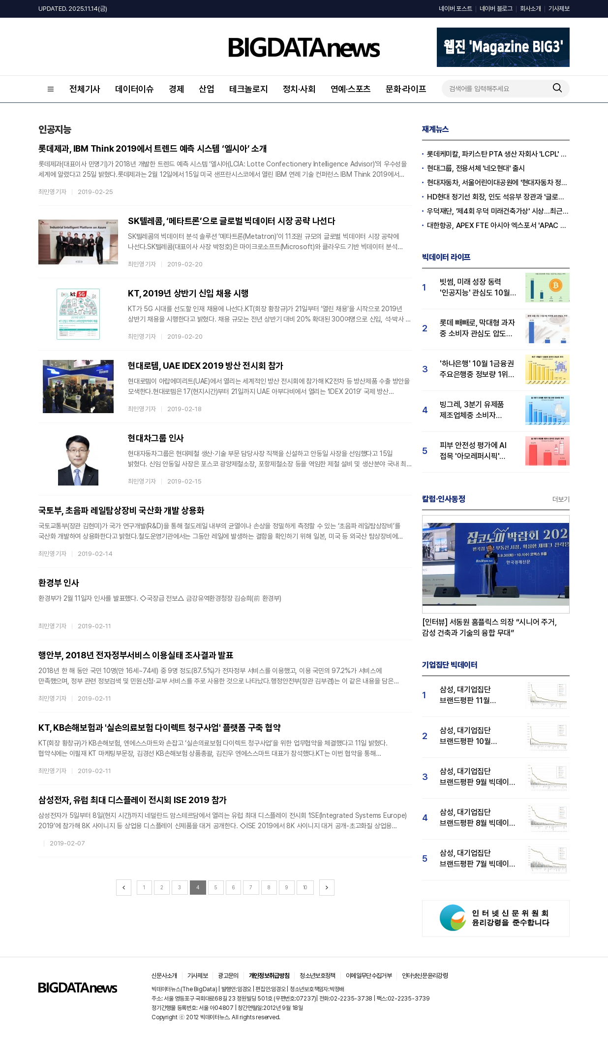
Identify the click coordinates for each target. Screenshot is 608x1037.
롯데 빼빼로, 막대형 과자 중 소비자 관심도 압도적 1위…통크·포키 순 (477, 328)
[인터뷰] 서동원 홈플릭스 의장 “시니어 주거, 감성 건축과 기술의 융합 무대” (489, 627)
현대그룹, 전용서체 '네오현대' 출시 (476, 168)
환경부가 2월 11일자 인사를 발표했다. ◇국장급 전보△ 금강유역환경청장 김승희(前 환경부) (159, 598)
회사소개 (530, 8)
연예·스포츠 (351, 89)
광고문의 (228, 975)
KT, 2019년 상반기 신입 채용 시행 (188, 293)
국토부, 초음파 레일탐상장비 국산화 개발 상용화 (121, 510)
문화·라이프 (406, 89)
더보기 (561, 499)
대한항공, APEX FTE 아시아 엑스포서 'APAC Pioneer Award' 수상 (498, 225)
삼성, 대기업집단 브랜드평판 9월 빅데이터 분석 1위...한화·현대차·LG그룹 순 (478, 777)
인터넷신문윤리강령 (425, 975)
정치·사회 (299, 89)
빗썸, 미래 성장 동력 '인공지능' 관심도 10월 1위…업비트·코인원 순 (475, 287)
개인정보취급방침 (269, 975)
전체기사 (84, 89)
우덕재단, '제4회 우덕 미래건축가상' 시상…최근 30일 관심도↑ (498, 211)
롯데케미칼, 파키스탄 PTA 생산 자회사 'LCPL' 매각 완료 (498, 154)
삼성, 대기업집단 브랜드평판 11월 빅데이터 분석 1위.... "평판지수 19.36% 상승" (471, 695)
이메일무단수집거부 (369, 975)
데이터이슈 (134, 89)
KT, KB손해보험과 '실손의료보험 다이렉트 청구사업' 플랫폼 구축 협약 (159, 727)
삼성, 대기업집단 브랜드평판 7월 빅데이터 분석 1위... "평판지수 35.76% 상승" (478, 859)
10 (305, 887)
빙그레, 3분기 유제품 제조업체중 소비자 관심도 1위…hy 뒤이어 (474, 410)
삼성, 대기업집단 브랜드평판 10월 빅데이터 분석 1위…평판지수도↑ (470, 736)
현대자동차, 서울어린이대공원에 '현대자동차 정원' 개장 (498, 182)
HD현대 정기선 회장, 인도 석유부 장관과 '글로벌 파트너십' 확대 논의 (498, 197)
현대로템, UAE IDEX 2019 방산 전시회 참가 (205, 365)
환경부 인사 (58, 583)
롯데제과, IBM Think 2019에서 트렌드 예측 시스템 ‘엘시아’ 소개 (152, 148)
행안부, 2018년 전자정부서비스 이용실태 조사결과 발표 (136, 655)
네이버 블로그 (496, 8)
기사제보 (559, 8)
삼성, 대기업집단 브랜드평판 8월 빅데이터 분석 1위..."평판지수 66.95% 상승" (478, 818)
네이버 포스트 (455, 8)
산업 (206, 89)
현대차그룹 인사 (156, 438)
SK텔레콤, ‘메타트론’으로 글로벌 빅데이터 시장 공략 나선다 (231, 221)
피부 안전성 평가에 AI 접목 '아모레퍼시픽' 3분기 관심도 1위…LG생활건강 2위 (473, 451)
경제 (176, 89)
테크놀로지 (248, 89)
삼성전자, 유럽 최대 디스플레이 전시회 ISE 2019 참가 (132, 800)
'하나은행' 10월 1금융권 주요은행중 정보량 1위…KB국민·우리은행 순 (477, 369)
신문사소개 (164, 975)
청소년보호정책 (317, 975)
